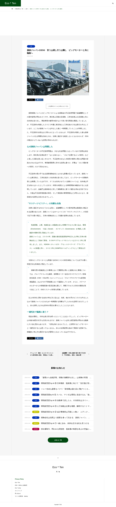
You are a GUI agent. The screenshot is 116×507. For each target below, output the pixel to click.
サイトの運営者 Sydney (21, 496)
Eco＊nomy (18, 488)
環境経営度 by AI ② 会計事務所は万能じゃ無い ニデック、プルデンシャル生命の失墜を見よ (66, 412)
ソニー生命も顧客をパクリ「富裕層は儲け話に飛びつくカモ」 (66, 389)
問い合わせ (18, 493)
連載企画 (36, 411)
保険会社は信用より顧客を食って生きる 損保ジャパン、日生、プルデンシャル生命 (66, 418)
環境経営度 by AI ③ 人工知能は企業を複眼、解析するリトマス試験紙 (66, 406)
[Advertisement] (58, 23)
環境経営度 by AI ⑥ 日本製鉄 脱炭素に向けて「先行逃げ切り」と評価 (66, 383)
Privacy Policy (19, 479)
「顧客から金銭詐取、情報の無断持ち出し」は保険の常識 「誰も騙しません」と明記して (66, 378)
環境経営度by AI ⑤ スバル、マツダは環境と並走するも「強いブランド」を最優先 (66, 395)
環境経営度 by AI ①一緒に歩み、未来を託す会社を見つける (65, 423)
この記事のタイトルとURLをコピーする (58, 106)
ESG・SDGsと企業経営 (21, 485)
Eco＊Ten (17, 482)
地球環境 (36, 429)
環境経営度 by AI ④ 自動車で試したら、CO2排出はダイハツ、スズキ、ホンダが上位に (66, 400)
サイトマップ (18, 490)
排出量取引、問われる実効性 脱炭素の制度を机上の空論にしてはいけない (66, 429)
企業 (31, 46)
